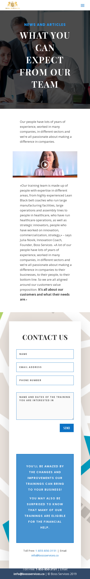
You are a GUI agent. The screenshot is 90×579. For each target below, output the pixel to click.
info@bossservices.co (45, 555)
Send (66, 428)
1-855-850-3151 (46, 550)
